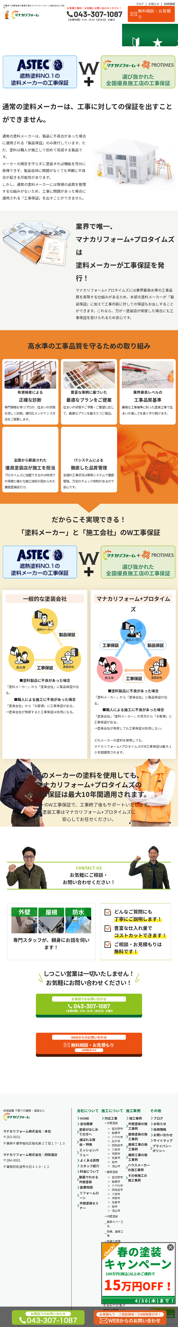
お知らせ (153, 4)
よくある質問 (89, 1160)
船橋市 (116, 1133)
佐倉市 (116, 1158)
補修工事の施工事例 (137, 1157)
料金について (78, 35)
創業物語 (86, 1187)
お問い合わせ (163, 1135)
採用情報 (169, 4)
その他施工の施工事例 (137, 1177)
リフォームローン (89, 1195)
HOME (84, 1118)
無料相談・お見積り (151, 14)
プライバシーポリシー (162, 1148)
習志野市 (117, 1129)
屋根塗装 (112, 1172)
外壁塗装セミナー (89, 1205)
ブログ (139, 4)
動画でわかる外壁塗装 (88, 1179)
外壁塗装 (112, 1123)
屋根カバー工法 (115, 1224)
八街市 (116, 1150)
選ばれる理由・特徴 (35, 35)
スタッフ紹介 (142, 35)
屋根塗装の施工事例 (137, 1136)
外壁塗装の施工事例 (137, 1126)
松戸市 (116, 1141)
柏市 (114, 1162)
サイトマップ (163, 1140)
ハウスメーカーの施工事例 (139, 1167)
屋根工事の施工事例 (137, 1146)
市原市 (116, 1154)
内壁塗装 (112, 1216)
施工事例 (100, 35)
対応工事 (111, 1118)
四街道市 (117, 1145)
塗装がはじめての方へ (88, 1131)
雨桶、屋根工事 (115, 1233)
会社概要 (121, 35)
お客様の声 (164, 35)
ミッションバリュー (88, 1152)
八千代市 (117, 1137)
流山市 (116, 1166)
